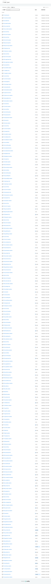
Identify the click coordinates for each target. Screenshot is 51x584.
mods (5, 2)
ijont (8, 2)
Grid (47, 7)
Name (4, 9)
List (44, 7)
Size (36, 9)
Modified (43, 9)
